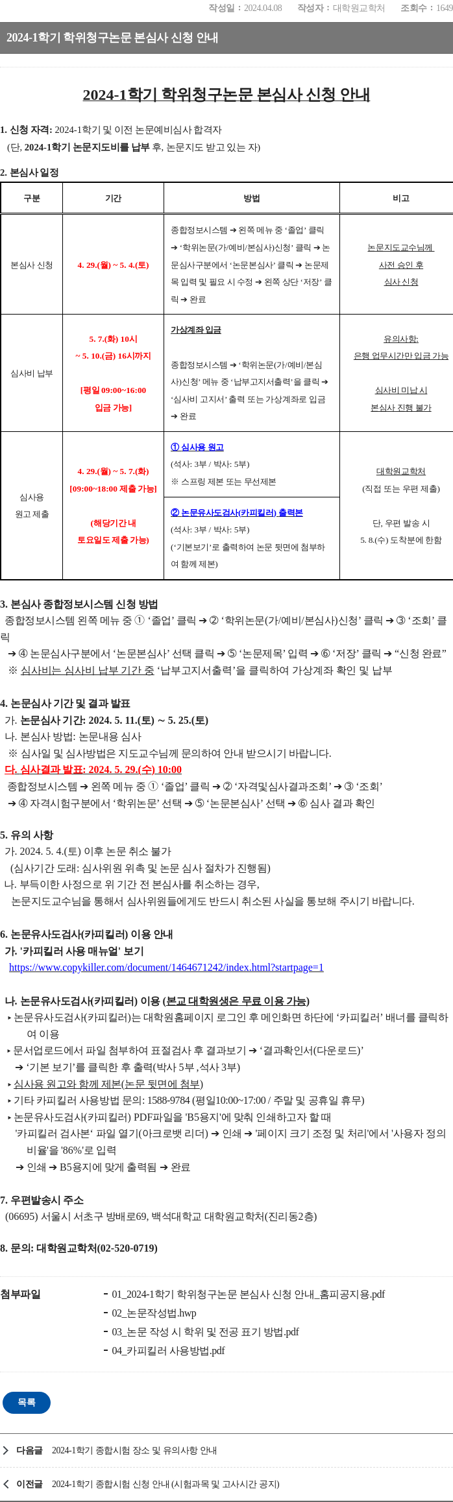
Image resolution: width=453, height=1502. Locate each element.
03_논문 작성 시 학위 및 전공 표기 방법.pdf (204, 1331)
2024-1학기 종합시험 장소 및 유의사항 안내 (134, 1450)
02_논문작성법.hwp (153, 1312)
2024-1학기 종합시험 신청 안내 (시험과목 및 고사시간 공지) (165, 1484)
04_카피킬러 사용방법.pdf (167, 1350)
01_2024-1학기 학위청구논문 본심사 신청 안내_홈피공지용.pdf (247, 1294)
